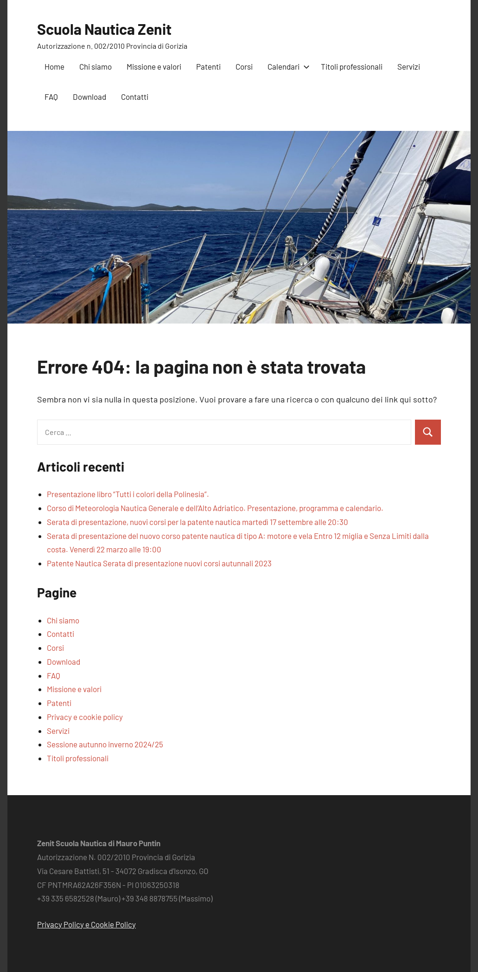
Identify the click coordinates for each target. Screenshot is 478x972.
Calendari (287, 66)
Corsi (244, 66)
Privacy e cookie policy (85, 716)
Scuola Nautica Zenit (104, 29)
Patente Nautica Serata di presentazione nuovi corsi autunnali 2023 (159, 563)
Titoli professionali (351, 66)
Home (54, 66)
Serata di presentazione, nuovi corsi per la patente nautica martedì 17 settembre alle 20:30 (197, 521)
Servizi (408, 66)
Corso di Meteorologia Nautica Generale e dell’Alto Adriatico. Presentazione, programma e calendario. (215, 507)
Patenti (208, 66)
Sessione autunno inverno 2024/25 (105, 744)
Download (89, 96)
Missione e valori (154, 66)
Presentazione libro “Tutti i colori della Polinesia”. (128, 494)
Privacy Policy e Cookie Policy (86, 924)
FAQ (51, 96)
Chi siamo (95, 66)
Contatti (134, 96)
